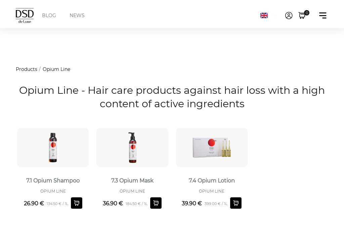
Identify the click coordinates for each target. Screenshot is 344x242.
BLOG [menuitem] (49, 15)
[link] (289, 15)
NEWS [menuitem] (77, 15)
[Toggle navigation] (322, 15)
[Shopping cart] (76, 203)
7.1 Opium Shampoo (53, 180)
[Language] (270, 15)
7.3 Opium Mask (132, 180)
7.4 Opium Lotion (212, 180)
